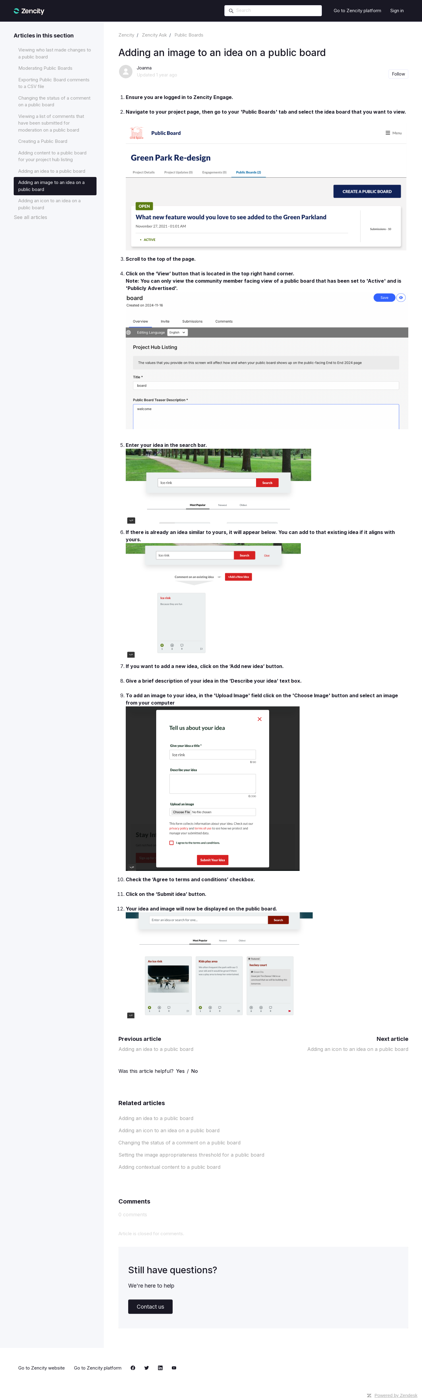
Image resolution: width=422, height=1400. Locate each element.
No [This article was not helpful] (194, 1071)
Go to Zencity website (41, 1368)
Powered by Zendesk (396, 1395)
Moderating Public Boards (45, 68)
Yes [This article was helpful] (180, 1071)
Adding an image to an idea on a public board (51, 185)
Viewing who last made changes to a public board (54, 53)
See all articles (30, 217)
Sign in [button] (397, 10)
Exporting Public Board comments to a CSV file (54, 83)
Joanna (144, 68)
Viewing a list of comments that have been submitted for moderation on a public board (51, 123)
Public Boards (188, 35)
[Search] (273, 10)
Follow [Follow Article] (398, 73)
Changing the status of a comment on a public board (179, 1143)
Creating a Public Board (42, 141)
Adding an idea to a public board (155, 1049)
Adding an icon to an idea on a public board (357, 1049)
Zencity (126, 35)
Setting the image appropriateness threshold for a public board (191, 1155)
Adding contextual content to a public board (169, 1167)
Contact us (150, 1306)
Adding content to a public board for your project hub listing (52, 156)
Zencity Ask (154, 35)
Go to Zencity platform (357, 10)
